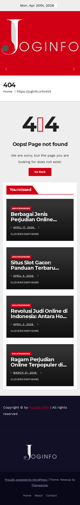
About (39, 495)
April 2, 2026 (23, 324)
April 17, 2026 (24, 227)
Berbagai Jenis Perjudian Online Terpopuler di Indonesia (32, 222)
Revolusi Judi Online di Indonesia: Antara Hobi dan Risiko (39, 316)
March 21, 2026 (25, 372)
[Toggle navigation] (74, 69)
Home (7, 91)
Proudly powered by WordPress (26, 479)
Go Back (40, 171)
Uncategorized (21, 208)
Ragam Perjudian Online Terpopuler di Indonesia (37, 364)
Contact (51, 495)
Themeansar (39, 485)
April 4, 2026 (23, 275)
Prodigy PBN (39, 407)
